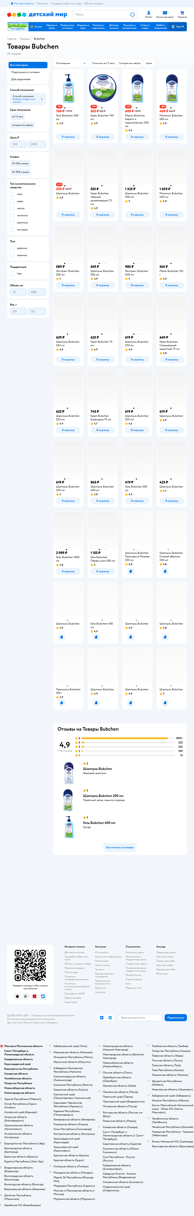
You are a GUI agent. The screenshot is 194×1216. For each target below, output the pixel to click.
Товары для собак (165, 960)
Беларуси (52, 1022)
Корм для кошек (165, 956)
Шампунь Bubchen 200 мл (103, 796)
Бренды (25, 39)
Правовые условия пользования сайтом (53, 1015)
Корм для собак (164, 965)
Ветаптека (161, 973)
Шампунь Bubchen (97, 769)
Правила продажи (74, 967)
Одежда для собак (166, 969)
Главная (11, 39)
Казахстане (39, 1022)
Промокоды (71, 972)
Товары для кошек (166, 952)
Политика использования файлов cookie (77, 986)
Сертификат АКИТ (75, 993)
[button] (177, 26)
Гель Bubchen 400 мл (99, 823)
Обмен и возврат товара (78, 963)
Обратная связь (73, 997)
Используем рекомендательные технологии (31, 1019)
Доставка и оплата (74, 952)
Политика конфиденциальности (76, 978)
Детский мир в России (19, 1022)
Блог (128, 983)
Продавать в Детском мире (76, 958)
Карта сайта (71, 1002)
